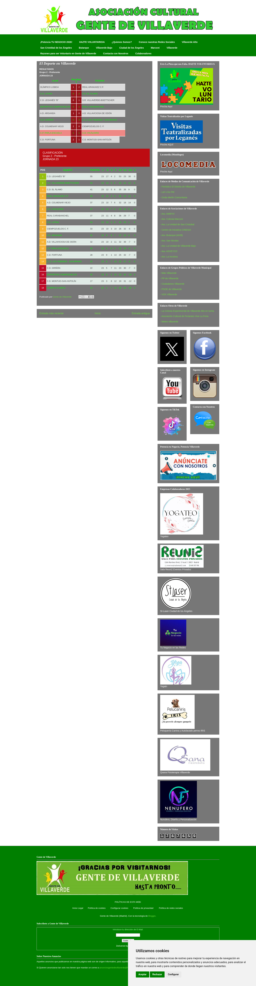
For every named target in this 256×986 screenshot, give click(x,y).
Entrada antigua (141, 313)
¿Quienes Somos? (122, 42)
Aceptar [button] (142, 974)
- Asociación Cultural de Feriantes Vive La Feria (184, 316)
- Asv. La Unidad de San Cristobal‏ (177, 224)
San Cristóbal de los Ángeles (56, 47)
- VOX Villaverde (168, 294)
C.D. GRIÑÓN (53, 268)
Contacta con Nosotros (115, 53)
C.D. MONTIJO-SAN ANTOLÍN (96, 139)
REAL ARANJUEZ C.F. (93, 87)
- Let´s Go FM (167, 192)
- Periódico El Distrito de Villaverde (177, 186)
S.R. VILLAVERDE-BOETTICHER (98, 100)
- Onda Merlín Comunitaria (173, 197)
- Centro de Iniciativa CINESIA (175, 230)
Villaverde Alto (189, 42)
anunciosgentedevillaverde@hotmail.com (119, 967)
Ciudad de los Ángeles (131, 47)
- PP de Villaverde (169, 278)
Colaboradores (143, 53)
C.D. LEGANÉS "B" (49, 100)
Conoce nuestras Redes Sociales (157, 42)
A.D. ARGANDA (47, 113)
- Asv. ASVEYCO (168, 251)
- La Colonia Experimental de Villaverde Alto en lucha (187, 311)
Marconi (155, 47)
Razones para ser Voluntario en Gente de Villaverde (68, 53)
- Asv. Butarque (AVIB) (171, 235)
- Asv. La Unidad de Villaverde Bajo (178, 246)
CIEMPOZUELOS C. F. (93, 126)
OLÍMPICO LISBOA (49, 87)
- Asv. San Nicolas (169, 240)
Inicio (98, 313)
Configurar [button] (173, 974)
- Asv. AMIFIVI (167, 213)
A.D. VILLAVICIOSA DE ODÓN (97, 113)
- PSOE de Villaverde (171, 289)
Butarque (84, 47)
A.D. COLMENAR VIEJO (52, 126)
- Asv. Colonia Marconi (171, 219)
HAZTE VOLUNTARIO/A (92, 42)
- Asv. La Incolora (169, 256)
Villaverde (172, 47)
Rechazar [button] (157, 974)
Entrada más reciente (51, 313)
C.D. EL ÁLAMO (54, 189)
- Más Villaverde (168, 273)
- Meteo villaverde (169, 321)
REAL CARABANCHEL (58, 215)
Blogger (151, 916)
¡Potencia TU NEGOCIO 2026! (56, 42)
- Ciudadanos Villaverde (172, 283)
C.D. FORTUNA (47, 139)
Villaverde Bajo (104, 47)
